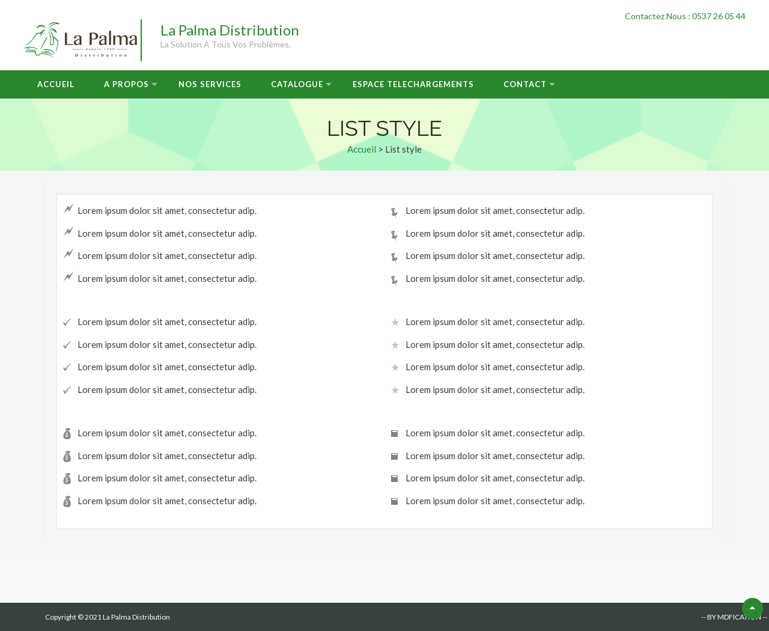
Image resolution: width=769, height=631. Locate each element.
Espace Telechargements (413, 84)
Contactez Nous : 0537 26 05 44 (685, 16)
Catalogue (297, 84)
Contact (525, 84)
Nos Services (210, 84)
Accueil (55, 84)
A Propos (126, 84)
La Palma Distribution (229, 29)
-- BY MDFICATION (731, 616)
